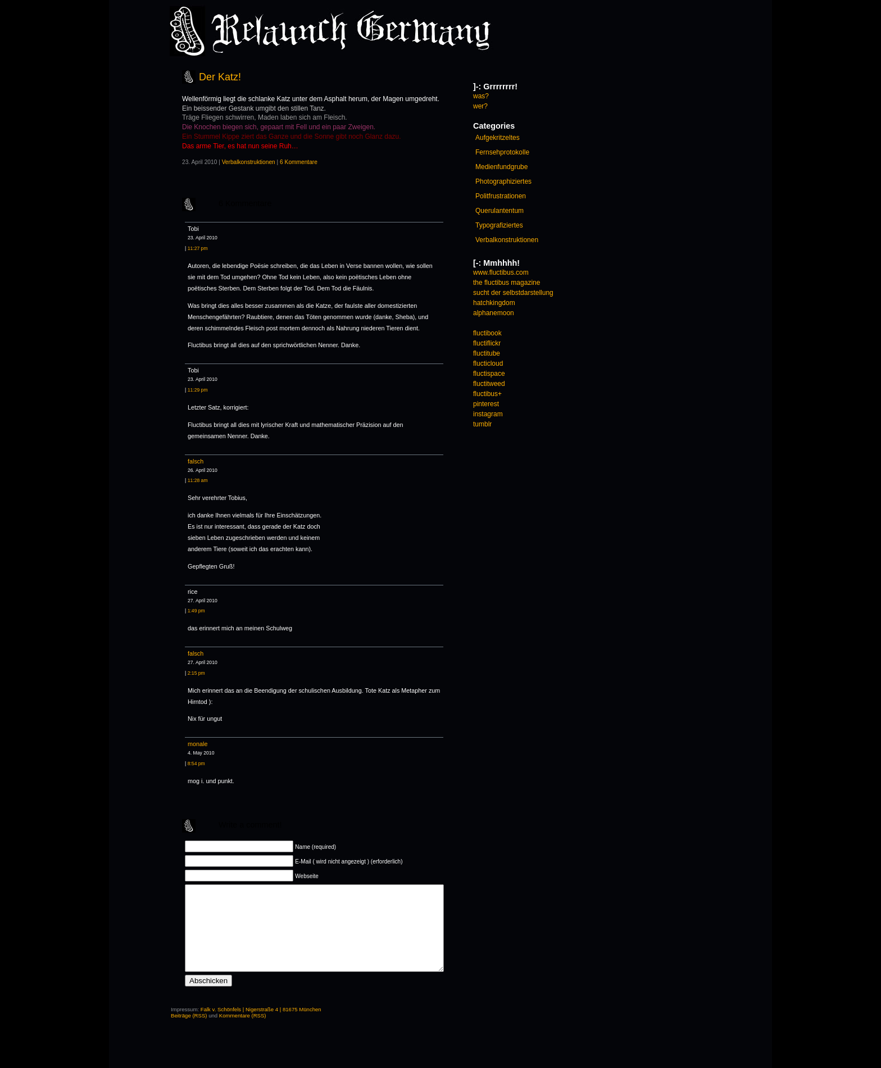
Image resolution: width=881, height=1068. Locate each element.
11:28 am (198, 480)
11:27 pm (198, 248)
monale (197, 743)
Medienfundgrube (501, 167)
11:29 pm (198, 390)
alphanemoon (493, 313)
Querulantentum (499, 211)
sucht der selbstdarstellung (513, 293)
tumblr (482, 424)
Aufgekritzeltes (497, 138)
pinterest (486, 404)
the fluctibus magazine (506, 283)
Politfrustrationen (500, 196)
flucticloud (488, 363)
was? (481, 96)
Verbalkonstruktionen (248, 162)
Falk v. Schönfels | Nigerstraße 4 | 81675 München (261, 1026)
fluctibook (487, 333)
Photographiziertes (503, 181)
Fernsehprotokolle (502, 152)
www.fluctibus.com (501, 272)
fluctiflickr (487, 343)
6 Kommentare (298, 162)
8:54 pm (196, 763)
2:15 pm (196, 673)
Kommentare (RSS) (242, 1032)
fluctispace (489, 374)
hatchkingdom (494, 303)
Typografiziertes (499, 225)
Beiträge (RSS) (189, 1032)
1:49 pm (196, 610)
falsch (195, 461)
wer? (480, 106)
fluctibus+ (487, 394)
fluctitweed (489, 384)
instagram (488, 414)
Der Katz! (220, 77)
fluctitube (486, 353)
